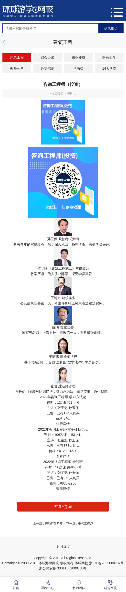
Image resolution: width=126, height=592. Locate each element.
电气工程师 (85, 523)
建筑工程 (17, 57)
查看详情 (63, 424)
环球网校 (81, 563)
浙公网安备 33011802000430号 (63, 568)
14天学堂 (109, 68)
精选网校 (110, 585)
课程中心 (47, 585)
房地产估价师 (54, 523)
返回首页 (63, 547)
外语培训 (47, 68)
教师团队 (79, 585)
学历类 (78, 68)
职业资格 (78, 57)
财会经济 (47, 57)
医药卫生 (109, 57)
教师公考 (17, 68)
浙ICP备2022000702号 (106, 563)
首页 (16, 585)
